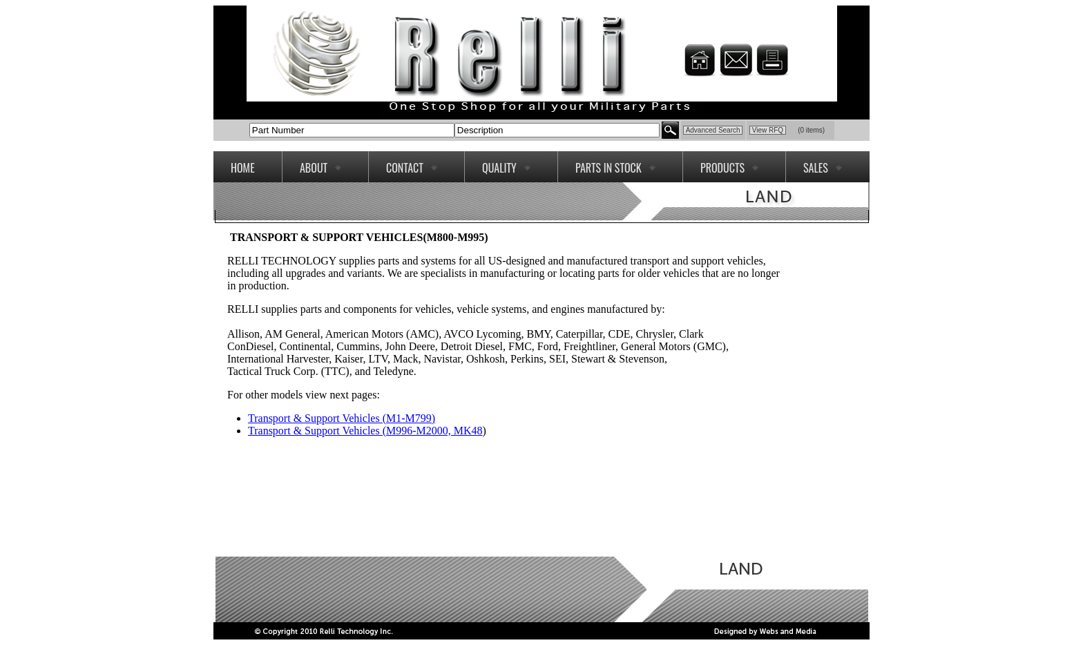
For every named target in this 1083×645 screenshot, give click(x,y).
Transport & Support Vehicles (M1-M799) (341, 418)
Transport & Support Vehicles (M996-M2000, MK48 (365, 430)
